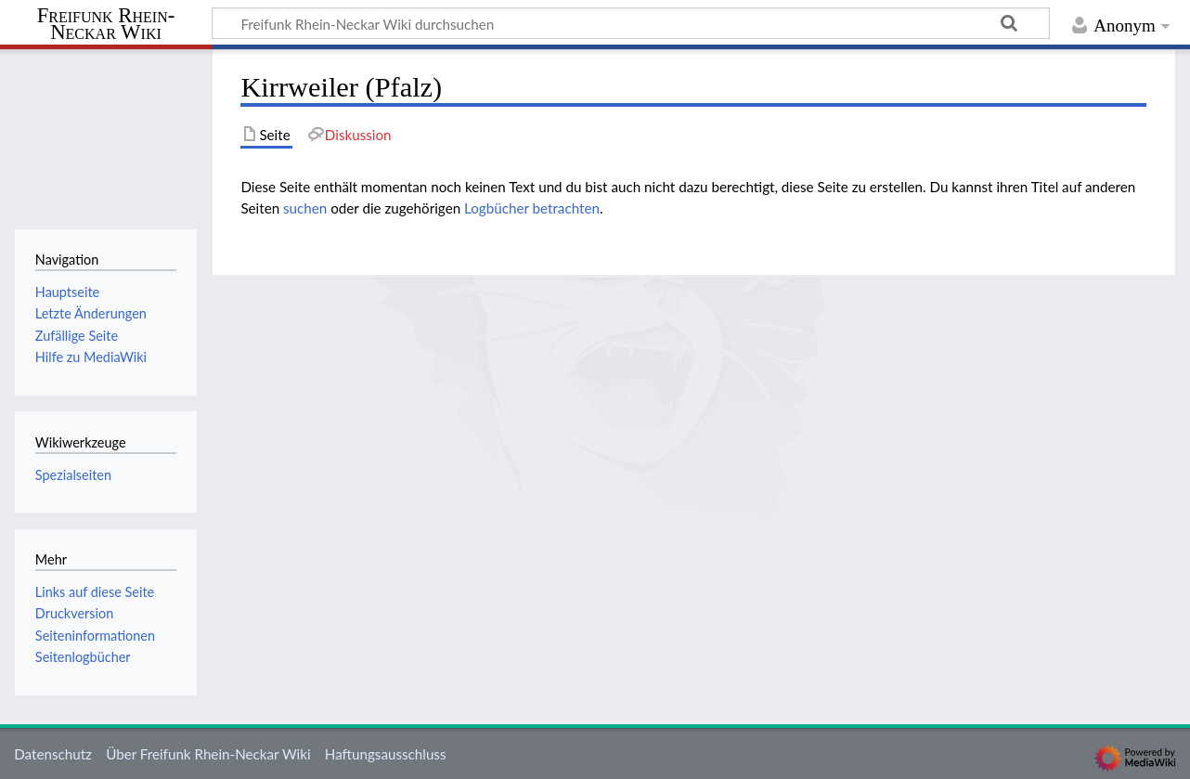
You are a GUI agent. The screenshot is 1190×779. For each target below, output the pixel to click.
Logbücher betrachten (532, 208)
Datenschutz (53, 754)
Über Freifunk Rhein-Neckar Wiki (208, 754)
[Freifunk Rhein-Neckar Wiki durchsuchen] (631, 23)
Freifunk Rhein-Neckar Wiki (106, 24)
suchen (305, 208)
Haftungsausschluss (385, 754)
